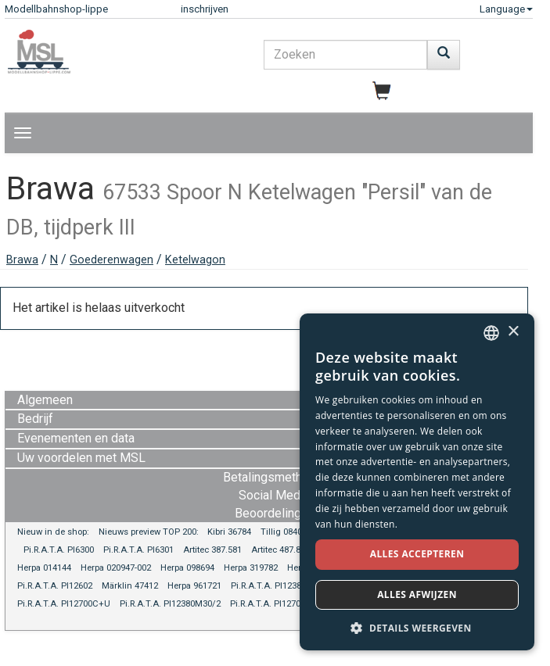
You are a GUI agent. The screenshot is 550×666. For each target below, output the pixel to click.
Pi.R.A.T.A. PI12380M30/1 (281, 586)
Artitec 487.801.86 (286, 550)
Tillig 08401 (284, 532)
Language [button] (506, 9)
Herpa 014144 (44, 568)
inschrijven (204, 9)
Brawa (22, 260)
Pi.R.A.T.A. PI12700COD (277, 604)
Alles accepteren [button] (417, 553)
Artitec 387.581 (212, 550)
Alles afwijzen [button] (417, 594)
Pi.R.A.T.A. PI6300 (58, 550)
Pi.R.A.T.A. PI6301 (138, 550)
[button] (417, 627)
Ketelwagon (195, 260)
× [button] (513, 332)
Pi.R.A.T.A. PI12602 (54, 586)
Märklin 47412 (130, 586)
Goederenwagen (111, 260)
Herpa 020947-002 (116, 568)
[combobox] (491, 333)
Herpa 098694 (187, 568)
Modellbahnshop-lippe (56, 9)
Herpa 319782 (251, 568)
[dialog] (417, 481)
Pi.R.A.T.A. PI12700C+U (63, 604)
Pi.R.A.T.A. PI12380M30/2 (170, 604)
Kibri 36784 (229, 532)
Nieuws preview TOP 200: (150, 532)
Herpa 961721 (194, 586)
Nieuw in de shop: (53, 532)
